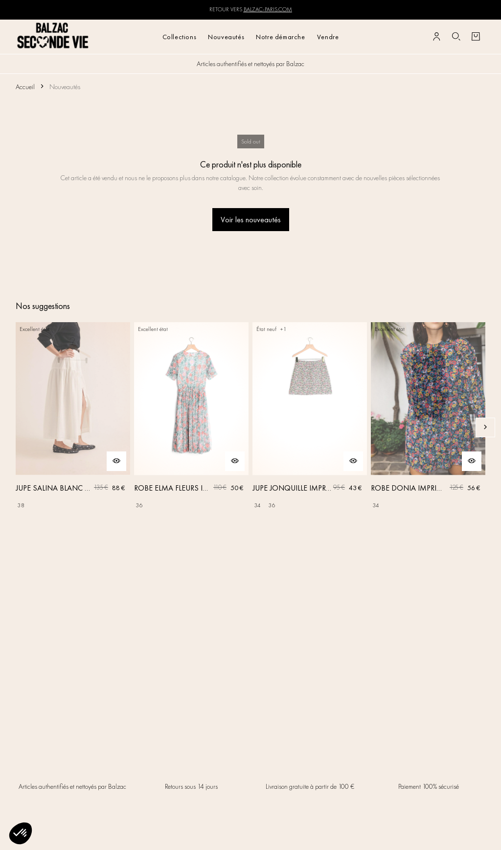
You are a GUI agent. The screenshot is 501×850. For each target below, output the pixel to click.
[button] (20, 833)
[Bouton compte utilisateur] (436, 37)
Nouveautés (226, 36)
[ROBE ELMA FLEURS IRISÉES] (191, 427)
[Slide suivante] (485, 427)
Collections (179, 36)
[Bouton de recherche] (456, 37)
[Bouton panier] (475, 37)
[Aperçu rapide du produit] (116, 461)
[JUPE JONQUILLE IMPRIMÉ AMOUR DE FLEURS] (309, 427)
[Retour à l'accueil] (53, 36)
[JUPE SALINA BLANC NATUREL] (73, 427)
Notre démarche (280, 36)
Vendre (328, 36)
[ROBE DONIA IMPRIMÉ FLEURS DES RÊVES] (428, 427)
